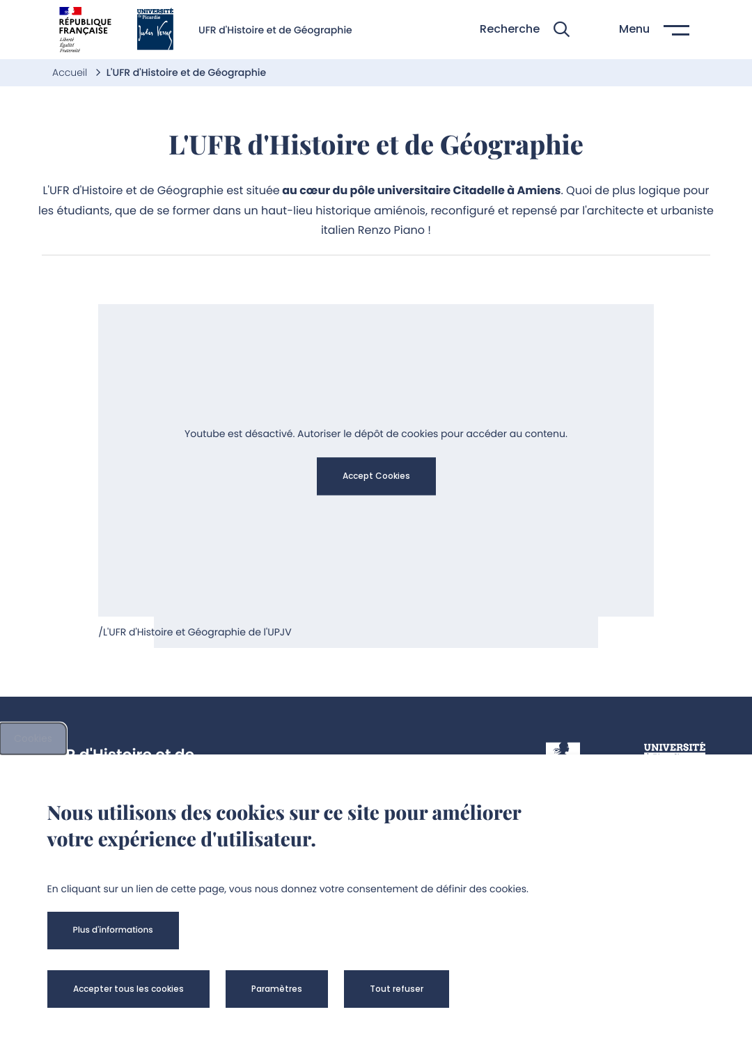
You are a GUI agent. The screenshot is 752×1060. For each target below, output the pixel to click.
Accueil (71, 72)
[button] (525, 29)
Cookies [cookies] (33, 738)
